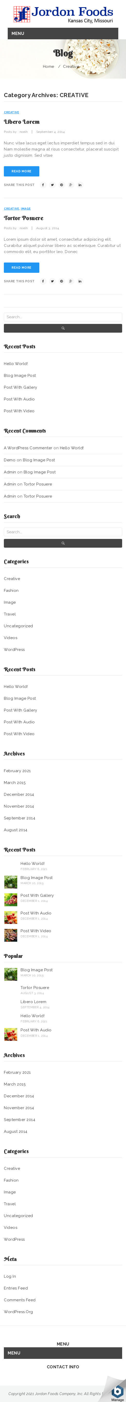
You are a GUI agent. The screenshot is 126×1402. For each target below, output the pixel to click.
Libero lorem (21, 121)
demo (9, 460)
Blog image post (20, 375)
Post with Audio (19, 399)
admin (10, 472)
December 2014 (19, 794)
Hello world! (16, 363)
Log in (10, 1276)
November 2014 (19, 806)
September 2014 (19, 818)
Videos (10, 637)
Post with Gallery (20, 387)
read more (22, 171)
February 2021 (17, 771)
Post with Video (19, 411)
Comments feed (20, 1300)
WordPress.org (18, 1312)
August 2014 (16, 830)
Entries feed (16, 1288)
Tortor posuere (23, 218)
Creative (71, 66)
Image (26, 208)
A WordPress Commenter (28, 448)
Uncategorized (18, 626)
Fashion (11, 590)
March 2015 (14, 782)
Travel (10, 614)
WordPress (14, 649)
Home (48, 66)
